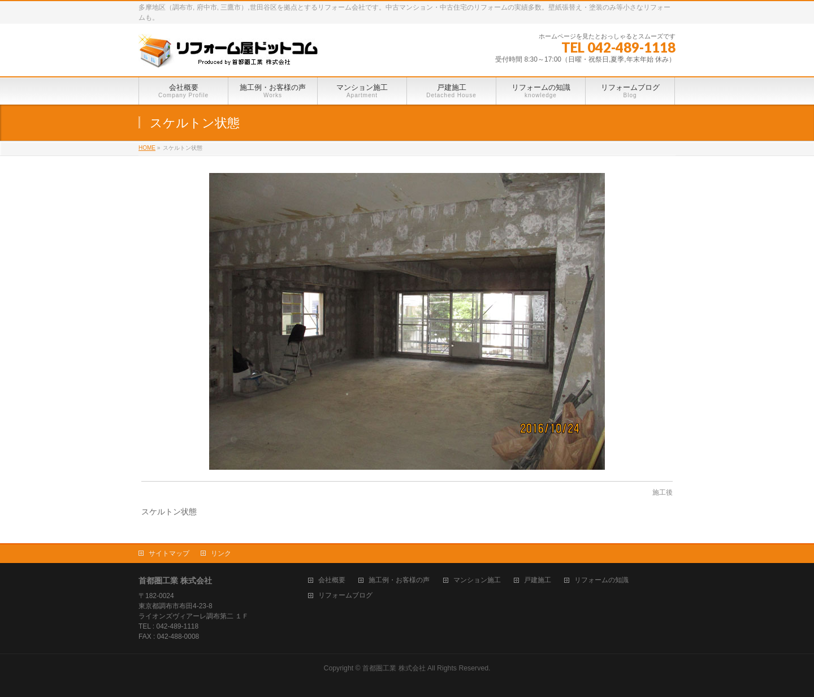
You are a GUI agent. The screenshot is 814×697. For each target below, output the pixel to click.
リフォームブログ (345, 595)
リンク (221, 553)
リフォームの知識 (601, 580)
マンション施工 (477, 580)
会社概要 (331, 580)
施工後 (662, 492)
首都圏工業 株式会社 (393, 668)
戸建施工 (537, 580)
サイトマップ (169, 553)
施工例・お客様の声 (399, 580)
